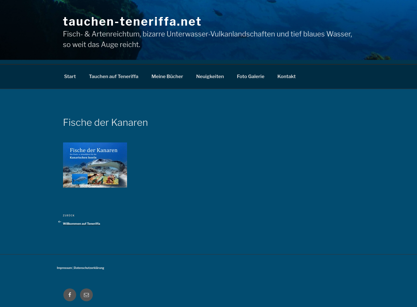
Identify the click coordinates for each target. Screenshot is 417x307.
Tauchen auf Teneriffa (114, 76)
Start (70, 76)
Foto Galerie (250, 76)
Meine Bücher (167, 76)
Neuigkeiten (210, 76)
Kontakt (286, 76)
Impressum (64, 268)
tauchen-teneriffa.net (132, 21)
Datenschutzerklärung (89, 268)
